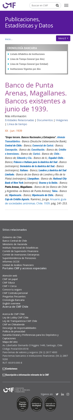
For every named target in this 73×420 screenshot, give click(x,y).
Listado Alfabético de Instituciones (27, 54)
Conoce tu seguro (12, 289)
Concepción (11, 149)
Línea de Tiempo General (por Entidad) (29, 64)
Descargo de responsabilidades (19, 327)
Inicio (8, 39)
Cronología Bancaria (13, 300)
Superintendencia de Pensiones (19, 258)
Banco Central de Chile (14, 240)
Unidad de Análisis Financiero (18, 265)
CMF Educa (8, 282)
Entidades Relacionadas (19, 120)
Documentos (45, 120)
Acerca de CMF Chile (13, 314)
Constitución (38, 149)
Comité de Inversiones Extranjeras (20, 254)
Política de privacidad (13, 331)
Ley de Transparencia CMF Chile (19, 321)
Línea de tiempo (17, 124)
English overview (11, 303)
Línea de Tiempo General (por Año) (27, 59)
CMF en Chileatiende (13, 324)
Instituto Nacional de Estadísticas (20, 247)
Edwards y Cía (24, 158)
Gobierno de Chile (12, 237)
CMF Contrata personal (15, 293)
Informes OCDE (10, 261)
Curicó (36, 153)
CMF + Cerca (9, 286)
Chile (56, 153)
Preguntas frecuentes (14, 296)
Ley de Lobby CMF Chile (15, 317)
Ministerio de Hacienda (14, 244)
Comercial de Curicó (42, 145)
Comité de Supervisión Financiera (20, 251)
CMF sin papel (10, 279)
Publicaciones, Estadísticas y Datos (29, 22)
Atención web (9, 275)
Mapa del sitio (10, 341)
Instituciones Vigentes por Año (25, 69)
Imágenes (62, 120)
